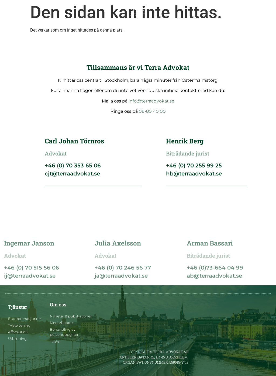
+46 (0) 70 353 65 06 (73, 167)
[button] (10, 12)
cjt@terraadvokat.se (72, 175)
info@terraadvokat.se (151, 101)
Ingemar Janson (29, 263)
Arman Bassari (210, 263)
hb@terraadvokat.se (194, 175)
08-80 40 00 (152, 111)
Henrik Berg (184, 142)
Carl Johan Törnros (74, 142)
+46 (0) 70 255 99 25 (194, 167)
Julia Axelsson (118, 263)
